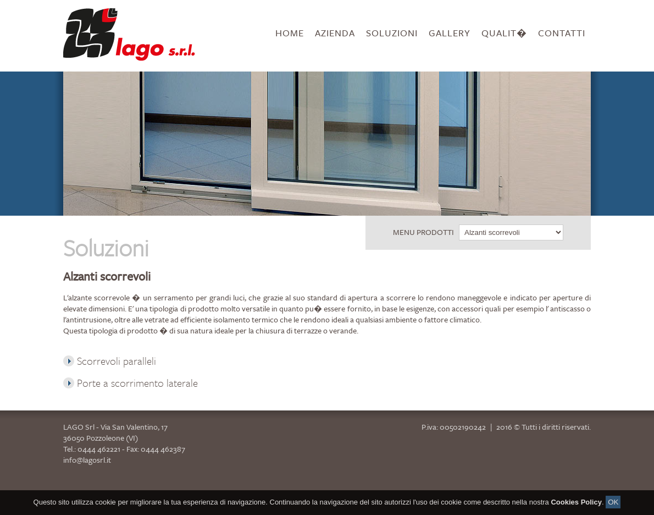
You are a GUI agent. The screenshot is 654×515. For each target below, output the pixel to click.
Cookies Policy (576, 509)
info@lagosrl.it (87, 459)
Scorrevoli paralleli (109, 360)
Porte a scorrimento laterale (130, 382)
